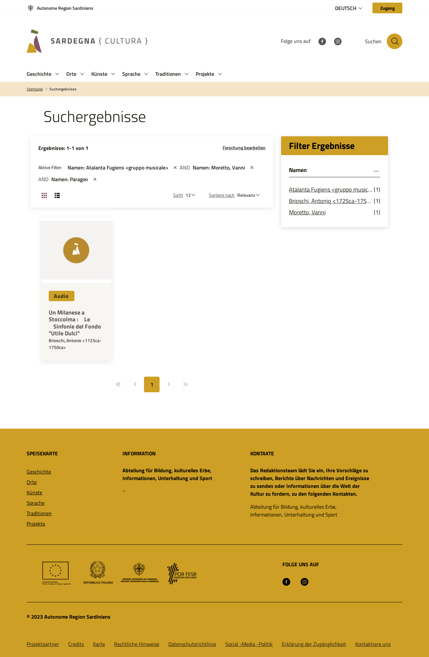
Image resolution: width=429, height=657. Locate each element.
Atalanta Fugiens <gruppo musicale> (331, 189)
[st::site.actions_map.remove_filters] (175, 167)
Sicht (178, 195)
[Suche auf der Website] (394, 41)
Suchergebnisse (62, 89)
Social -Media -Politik (249, 644)
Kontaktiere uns (373, 644)
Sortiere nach (222, 195)
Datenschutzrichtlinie (192, 644)
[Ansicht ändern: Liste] (57, 195)
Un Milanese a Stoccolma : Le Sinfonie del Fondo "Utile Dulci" (75, 323)
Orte (32, 482)
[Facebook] (322, 41)
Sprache (36, 503)
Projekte (36, 524)
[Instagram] (338, 41)
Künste (34, 492)
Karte (99, 644)
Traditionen (39, 513)
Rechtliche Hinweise (136, 644)
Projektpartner (43, 644)
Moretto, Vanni (307, 212)
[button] (57, 74)
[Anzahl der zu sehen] (192, 195)
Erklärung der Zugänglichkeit (314, 644)
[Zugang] (387, 8)
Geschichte (39, 472)
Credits (76, 644)
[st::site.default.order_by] (250, 195)
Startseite (35, 89)
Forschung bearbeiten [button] (244, 147)
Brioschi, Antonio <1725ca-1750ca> (331, 200)
